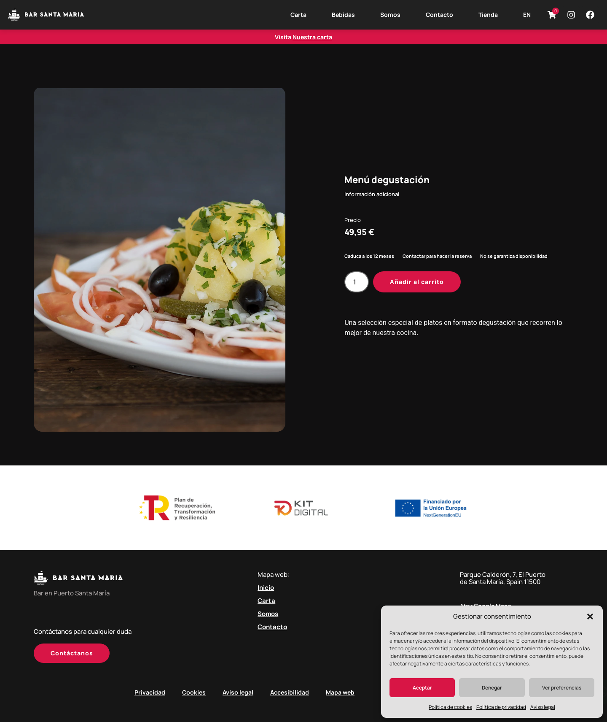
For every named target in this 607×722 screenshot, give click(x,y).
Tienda (488, 15)
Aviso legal (542, 707)
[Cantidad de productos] (356, 281)
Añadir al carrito (417, 282)
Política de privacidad (501, 707)
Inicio (266, 587)
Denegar (492, 687)
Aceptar (422, 687)
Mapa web (340, 692)
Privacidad (149, 692)
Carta (298, 15)
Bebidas (343, 15)
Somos (390, 15)
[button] (590, 616)
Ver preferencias (561, 687)
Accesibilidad (289, 692)
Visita (303, 37)
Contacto (439, 15)
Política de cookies (450, 707)
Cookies (194, 692)
